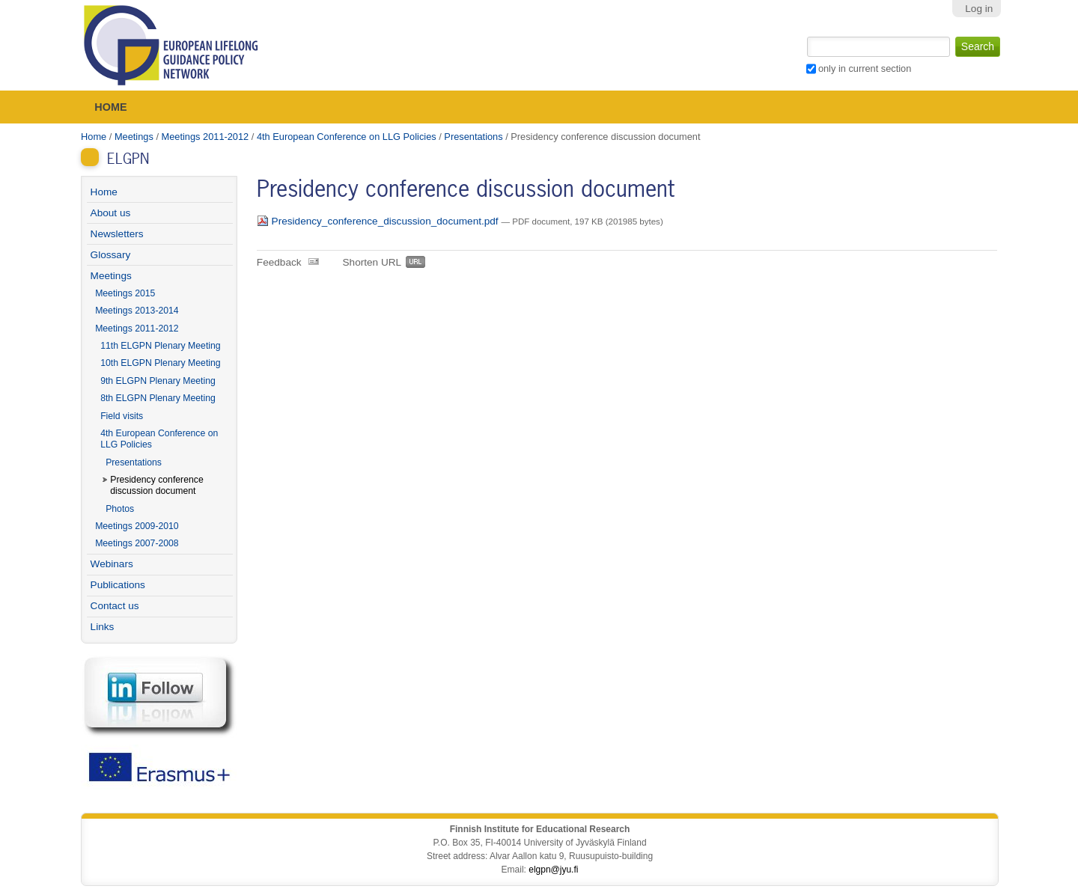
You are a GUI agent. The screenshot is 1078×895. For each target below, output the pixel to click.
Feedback (279, 262)
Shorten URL (372, 262)
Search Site (805, 35)
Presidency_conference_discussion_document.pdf (379, 221)
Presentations (473, 136)
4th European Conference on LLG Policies (346, 136)
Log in (979, 8)
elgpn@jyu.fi (553, 869)
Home (110, 107)
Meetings (134, 136)
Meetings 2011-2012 (205, 136)
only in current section (864, 68)
